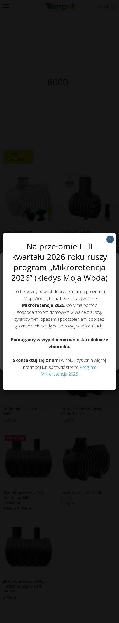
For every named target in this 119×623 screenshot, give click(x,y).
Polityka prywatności (56, 360)
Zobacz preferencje (59, 348)
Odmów (59, 333)
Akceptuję (59, 318)
